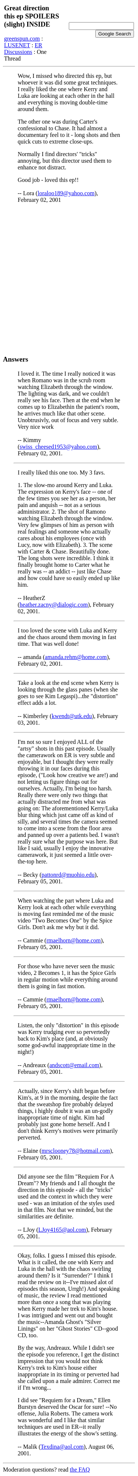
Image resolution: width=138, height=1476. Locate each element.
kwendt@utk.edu (72, 716)
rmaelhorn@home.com (73, 940)
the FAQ (80, 1469)
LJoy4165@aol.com (62, 1230)
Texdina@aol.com (62, 1447)
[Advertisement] (69, 279)
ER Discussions (23, 48)
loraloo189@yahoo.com (66, 193)
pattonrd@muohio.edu (68, 875)
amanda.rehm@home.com (76, 657)
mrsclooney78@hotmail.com (76, 1151)
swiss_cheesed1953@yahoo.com (58, 447)
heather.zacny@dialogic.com (54, 604)
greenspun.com (22, 38)
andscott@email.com (74, 1065)
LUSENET (17, 45)
